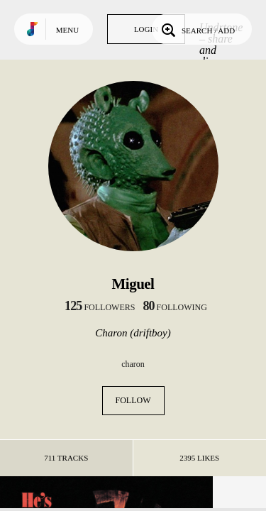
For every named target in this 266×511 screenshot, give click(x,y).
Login (146, 29)
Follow (133, 400)
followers (100, 307)
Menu (67, 30)
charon (133, 364)
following (175, 307)
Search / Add (197, 29)
